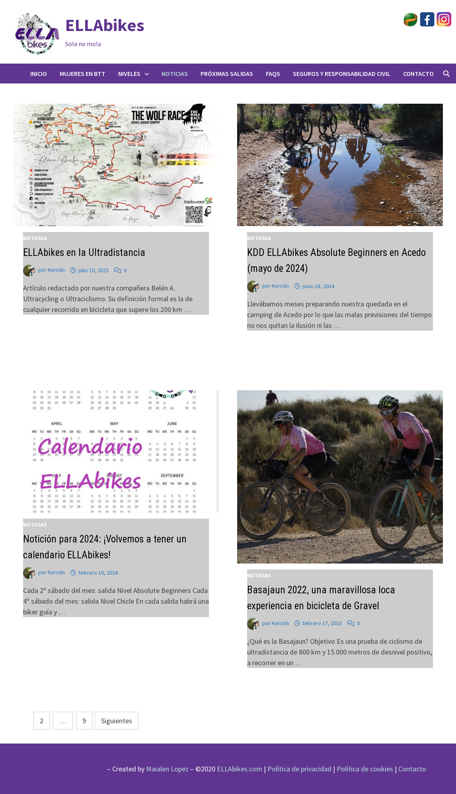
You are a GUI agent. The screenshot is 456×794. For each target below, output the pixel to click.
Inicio (38, 73)
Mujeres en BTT (82, 73)
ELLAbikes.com (239, 768)
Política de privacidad (299, 768)
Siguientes (116, 720)
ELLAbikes (104, 25)
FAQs (273, 73)
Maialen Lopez (167, 768)
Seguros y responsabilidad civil (341, 73)
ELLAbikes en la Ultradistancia (84, 252)
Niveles (129, 73)
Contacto (418, 73)
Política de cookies (365, 768)
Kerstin (56, 270)
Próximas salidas (227, 73)
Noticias (175, 73)
